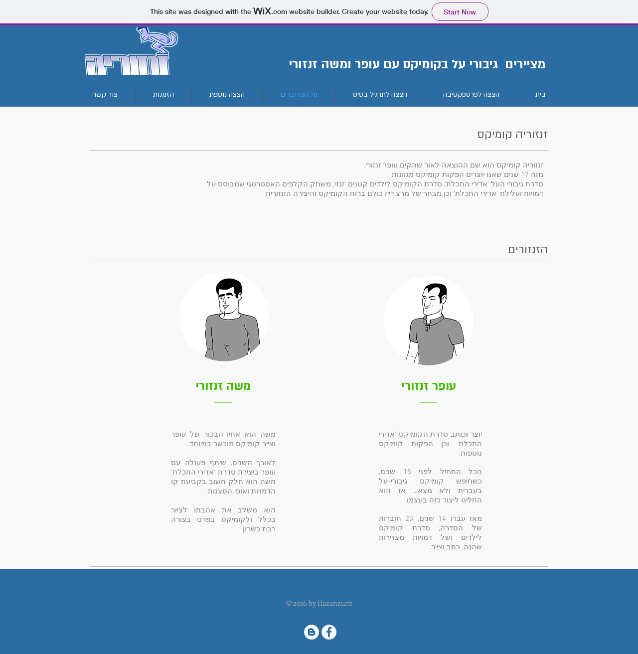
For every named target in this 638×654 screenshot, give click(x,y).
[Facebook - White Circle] (328, 632)
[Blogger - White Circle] (311, 632)
